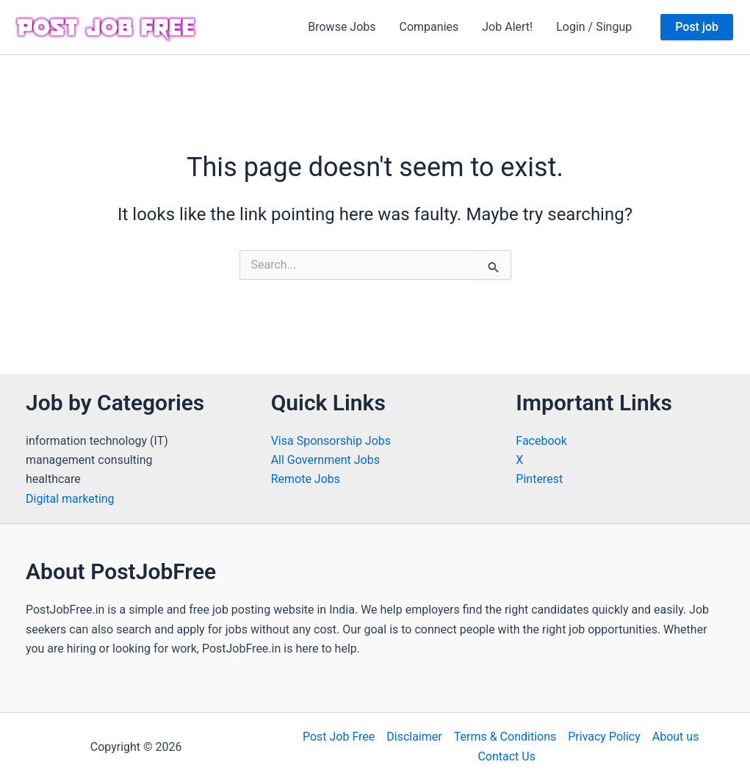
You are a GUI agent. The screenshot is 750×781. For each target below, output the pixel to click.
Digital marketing (70, 499)
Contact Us (506, 756)
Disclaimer (413, 737)
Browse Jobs (341, 27)
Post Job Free (339, 737)
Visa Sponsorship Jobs (331, 441)
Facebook (541, 441)
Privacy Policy (604, 737)
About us (675, 737)
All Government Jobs (325, 460)
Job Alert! (507, 27)
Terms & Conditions (505, 737)
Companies (429, 27)
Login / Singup (594, 27)
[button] (696, 27)
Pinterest (539, 479)
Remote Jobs (305, 479)
